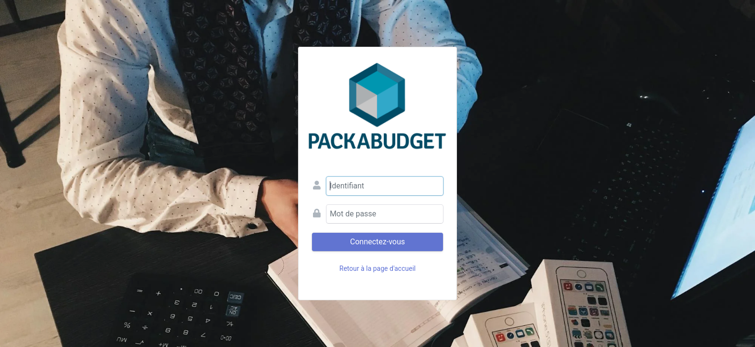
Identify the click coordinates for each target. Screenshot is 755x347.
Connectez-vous (377, 241)
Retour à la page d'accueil (377, 268)
